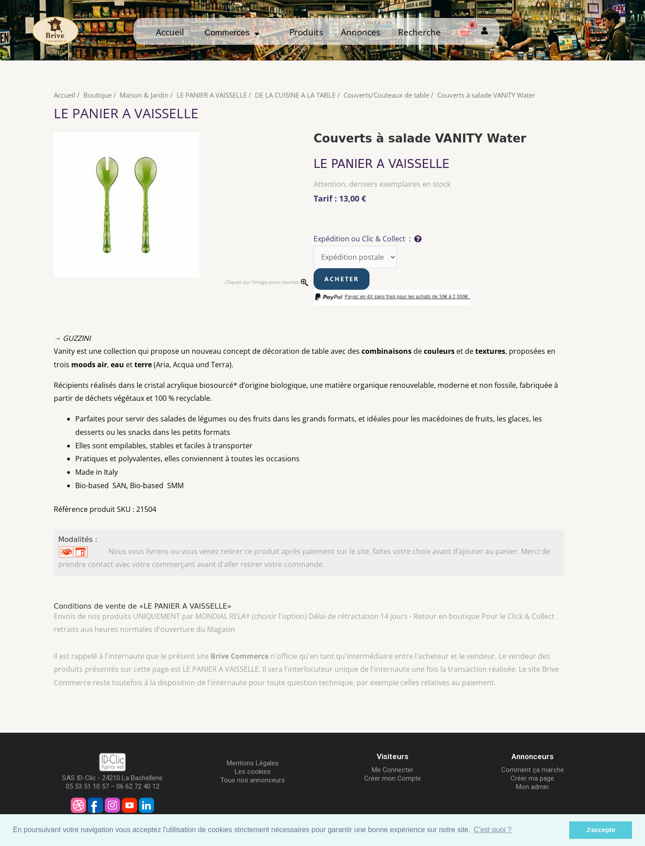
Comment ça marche (532, 770)
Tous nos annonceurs (252, 780)
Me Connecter (392, 770)
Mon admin (532, 787)
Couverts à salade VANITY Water (486, 94)
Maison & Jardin (144, 94)
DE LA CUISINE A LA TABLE (295, 94)
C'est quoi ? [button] (493, 829)
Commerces (231, 32)
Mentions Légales (253, 763)
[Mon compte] (484, 31)
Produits (306, 32)
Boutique (97, 94)
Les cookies (253, 772)
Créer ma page (532, 778)
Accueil (170, 32)
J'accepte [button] (600, 829)
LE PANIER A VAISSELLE (211, 94)
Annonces (360, 32)
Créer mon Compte (392, 778)
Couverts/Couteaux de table (386, 94)
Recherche (419, 32)
